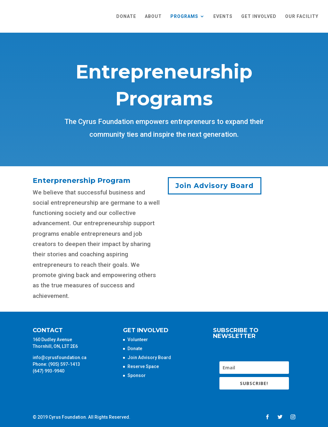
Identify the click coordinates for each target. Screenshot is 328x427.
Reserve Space (143, 366)
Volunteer (137, 339)
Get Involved (258, 16)
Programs (184, 16)
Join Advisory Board (215, 186)
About (153, 16)
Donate (126, 16)
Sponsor (136, 375)
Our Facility (301, 16)
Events (223, 16)
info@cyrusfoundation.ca (59, 357)
